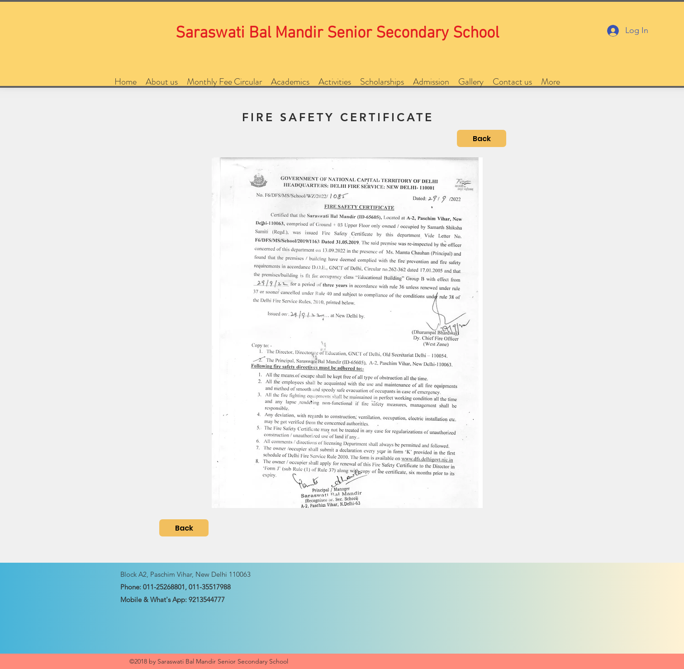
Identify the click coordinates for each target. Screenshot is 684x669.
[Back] (481, 138)
